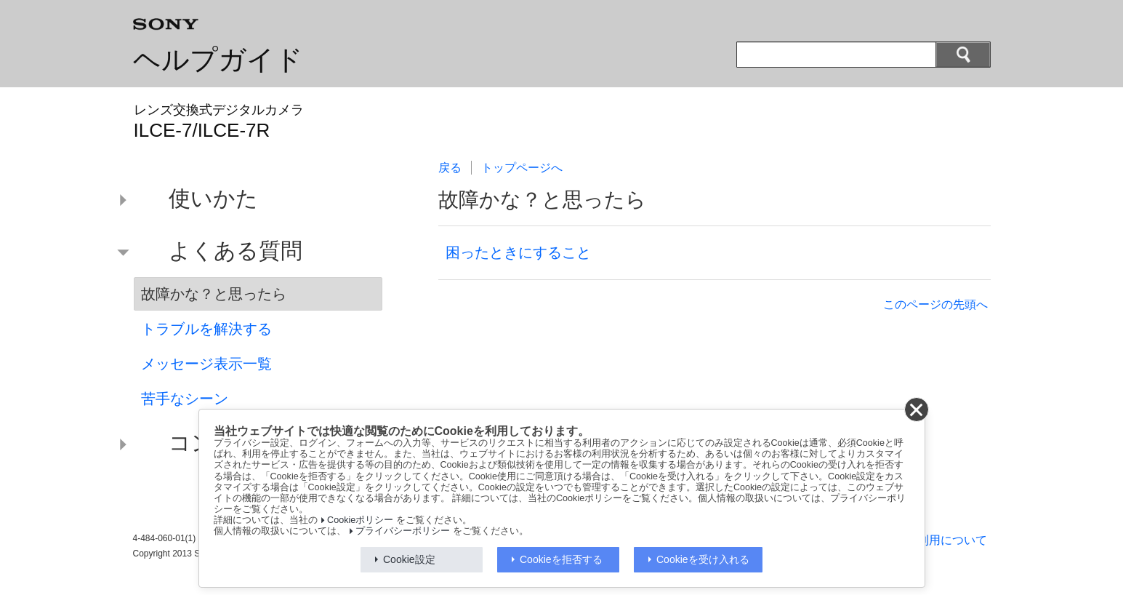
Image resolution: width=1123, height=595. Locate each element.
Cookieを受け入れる (702, 559)
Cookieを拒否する (561, 559)
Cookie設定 (409, 559)
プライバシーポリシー (402, 531)
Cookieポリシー (360, 520)
